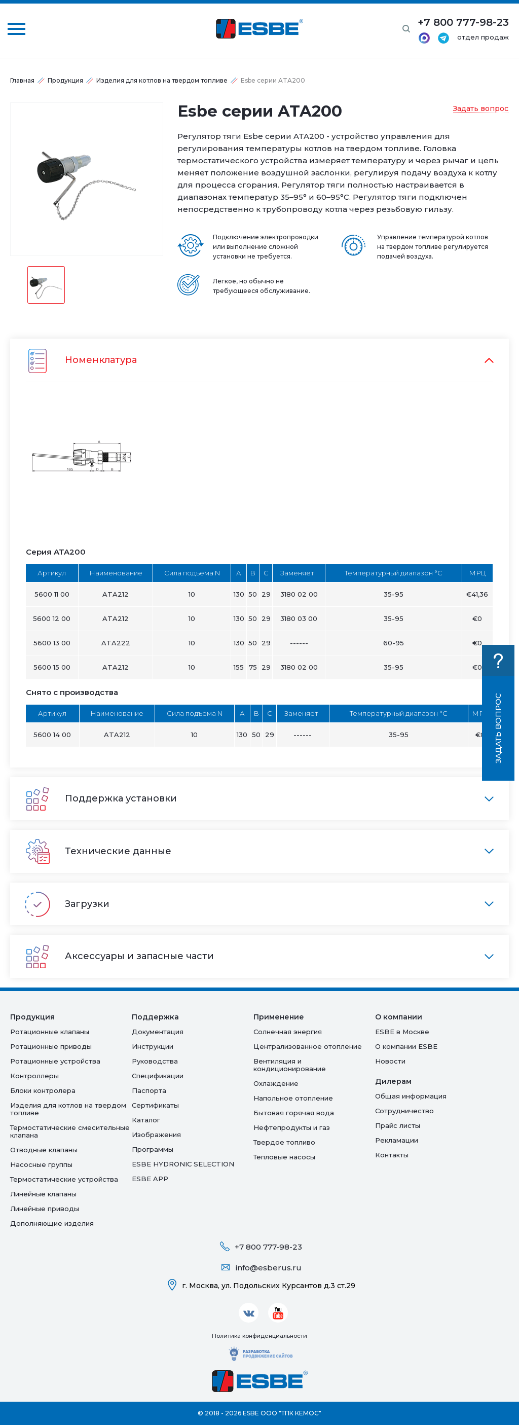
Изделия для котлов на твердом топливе (162, 80)
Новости (390, 1061)
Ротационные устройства (55, 1061)
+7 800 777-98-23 (268, 1247)
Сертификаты (155, 1105)
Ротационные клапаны (49, 1032)
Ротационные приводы (51, 1046)
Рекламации (396, 1140)
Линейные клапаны (43, 1194)
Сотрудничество (404, 1111)
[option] (87, 179)
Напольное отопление (293, 1098)
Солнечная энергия (287, 1032)
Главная (22, 80)
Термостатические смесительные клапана (70, 1131)
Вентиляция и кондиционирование (289, 1065)
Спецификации (157, 1076)
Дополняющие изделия (52, 1223)
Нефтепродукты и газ (291, 1127)
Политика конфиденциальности (259, 1335)
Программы (152, 1149)
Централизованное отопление (307, 1046)
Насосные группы (41, 1164)
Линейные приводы (44, 1208)
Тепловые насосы (284, 1157)
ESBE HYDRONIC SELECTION (183, 1164)
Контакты (392, 1155)
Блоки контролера (43, 1090)
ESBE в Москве (402, 1032)
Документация (157, 1032)
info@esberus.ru (269, 1267)
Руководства (155, 1061)
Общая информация (411, 1096)
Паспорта (149, 1090)
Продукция (65, 80)
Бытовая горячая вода (293, 1113)
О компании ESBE (406, 1046)
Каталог (146, 1120)
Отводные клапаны (44, 1150)
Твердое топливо (284, 1142)
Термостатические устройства (64, 1179)
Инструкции (152, 1046)
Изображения (156, 1134)
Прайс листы (397, 1125)
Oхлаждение (276, 1083)
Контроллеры (34, 1076)
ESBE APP (150, 1179)
